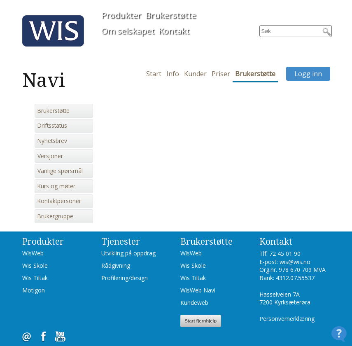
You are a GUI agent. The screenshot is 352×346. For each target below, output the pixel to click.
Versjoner (50, 156)
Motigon (33, 290)
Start (153, 73)
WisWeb (33, 253)
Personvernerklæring (287, 319)
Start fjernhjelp (201, 320)
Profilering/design (124, 278)
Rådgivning (115, 265)
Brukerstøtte (170, 15)
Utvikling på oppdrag (128, 253)
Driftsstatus (52, 125)
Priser (221, 73)
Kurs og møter (56, 186)
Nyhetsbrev (52, 141)
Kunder (195, 73)
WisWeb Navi (197, 290)
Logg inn (308, 73)
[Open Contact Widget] (339, 334)
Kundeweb (194, 302)
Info (172, 73)
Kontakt (174, 30)
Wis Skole (35, 265)
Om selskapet (127, 30)
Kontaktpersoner (59, 201)
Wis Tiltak (35, 278)
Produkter (121, 15)
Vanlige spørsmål (60, 171)
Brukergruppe (55, 216)
